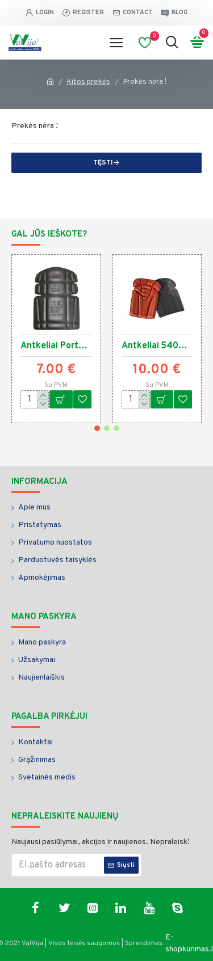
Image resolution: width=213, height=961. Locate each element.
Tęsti (103, 162)
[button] (97, 428)
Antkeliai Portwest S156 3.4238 (56, 346)
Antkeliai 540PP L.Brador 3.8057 (157, 346)
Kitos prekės (88, 82)
